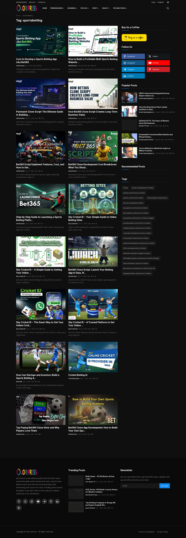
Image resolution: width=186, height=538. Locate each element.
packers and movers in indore (134, 193)
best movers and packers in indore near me (139, 268)
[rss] (19, 508)
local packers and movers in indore (136, 238)
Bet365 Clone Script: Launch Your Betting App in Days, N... (90, 271)
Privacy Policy (162, 532)
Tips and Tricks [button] (120, 8)
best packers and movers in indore (135, 213)
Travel (125, 188)
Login (153, 2)
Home (44, 8)
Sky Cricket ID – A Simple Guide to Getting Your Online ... (39, 271)
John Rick (19, 382)
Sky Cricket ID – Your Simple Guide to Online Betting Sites (92, 219)
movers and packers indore (133, 203)
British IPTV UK (144, 126)
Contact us (41, 2)
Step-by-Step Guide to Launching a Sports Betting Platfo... (39, 219)
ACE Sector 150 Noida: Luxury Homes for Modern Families (102, 490)
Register (161, 2)
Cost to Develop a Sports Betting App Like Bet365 (36, 61)
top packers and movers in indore (135, 208)
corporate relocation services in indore (137, 233)
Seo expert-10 (90, 482)
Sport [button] (95, 8)
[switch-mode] (168, 2)
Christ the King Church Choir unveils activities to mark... (153, 108)
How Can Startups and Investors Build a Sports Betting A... (37, 377)
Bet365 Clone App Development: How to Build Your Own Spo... (92, 429)
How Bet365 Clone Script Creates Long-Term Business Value (92, 113)
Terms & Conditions (146, 532)
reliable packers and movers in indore (137, 228)
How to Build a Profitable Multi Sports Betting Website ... (93, 61)
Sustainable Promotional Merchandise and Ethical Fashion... (156, 136)
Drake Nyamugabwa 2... (147, 98)
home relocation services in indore (135, 263)
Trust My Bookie (73, 379)
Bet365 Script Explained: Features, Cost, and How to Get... (40, 166)
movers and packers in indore (142, 188)
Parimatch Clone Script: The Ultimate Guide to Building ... (39, 113)
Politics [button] (85, 8)
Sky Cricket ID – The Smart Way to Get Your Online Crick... (39, 324)
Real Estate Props (91, 495)
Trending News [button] (57, 8)
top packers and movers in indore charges (138, 218)
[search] (168, 8)
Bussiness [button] (72, 8)
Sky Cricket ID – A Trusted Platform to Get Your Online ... (91, 324)
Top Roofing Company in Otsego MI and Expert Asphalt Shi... (100, 504)
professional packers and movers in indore (138, 243)
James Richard (90, 508)
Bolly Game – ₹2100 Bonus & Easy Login (100, 477)
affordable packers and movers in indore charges (141, 258)
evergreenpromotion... (146, 140)
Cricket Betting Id (77, 375)
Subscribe (164, 486)
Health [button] (106, 8)
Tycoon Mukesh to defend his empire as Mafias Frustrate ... (154, 149)
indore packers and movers (157, 198)
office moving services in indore (134, 248)
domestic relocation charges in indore (136, 253)
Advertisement (21, 2)
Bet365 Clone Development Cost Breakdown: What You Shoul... (92, 166)
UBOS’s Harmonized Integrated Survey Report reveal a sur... (154, 94)
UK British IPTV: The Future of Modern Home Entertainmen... (154, 122)
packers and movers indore (133, 198)
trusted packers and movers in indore (136, 223)
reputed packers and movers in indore (137, 273)
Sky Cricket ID (73, 224)
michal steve (20, 66)
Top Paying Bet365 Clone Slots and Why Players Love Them (37, 429)
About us (32, 2)
